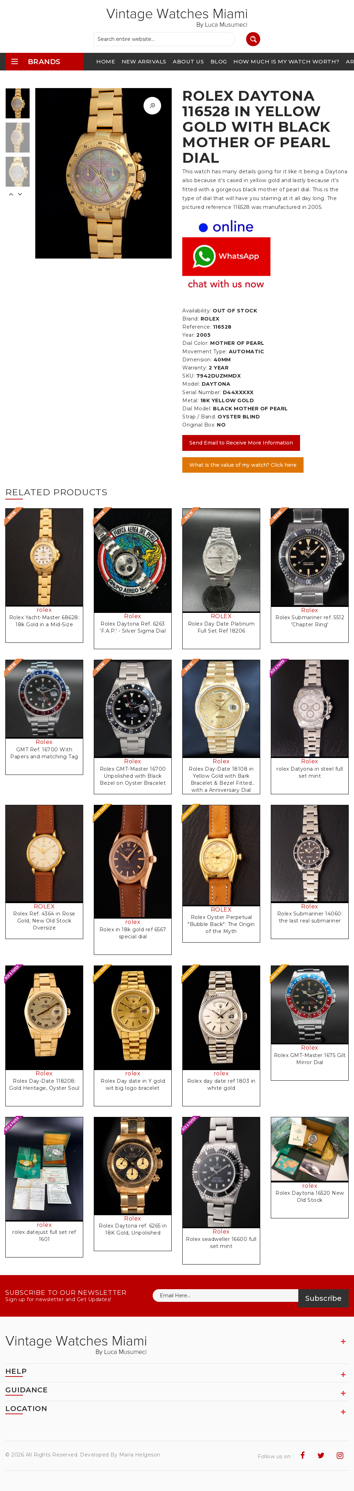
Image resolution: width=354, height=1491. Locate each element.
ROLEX (221, 616)
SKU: (188, 376)
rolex (44, 610)
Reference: (196, 327)
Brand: (190, 319)
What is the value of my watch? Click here (243, 465)
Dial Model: (197, 408)
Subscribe (323, 1298)
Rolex (132, 616)
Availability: (196, 310)
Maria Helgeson (139, 1455)
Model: (191, 384)
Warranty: (194, 368)
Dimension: (197, 359)
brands (36, 61)
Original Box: (198, 425)
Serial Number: (201, 392)
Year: (188, 335)
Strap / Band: (199, 417)
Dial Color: (195, 343)
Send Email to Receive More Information (241, 443)
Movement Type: (204, 351)
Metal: (190, 400)
